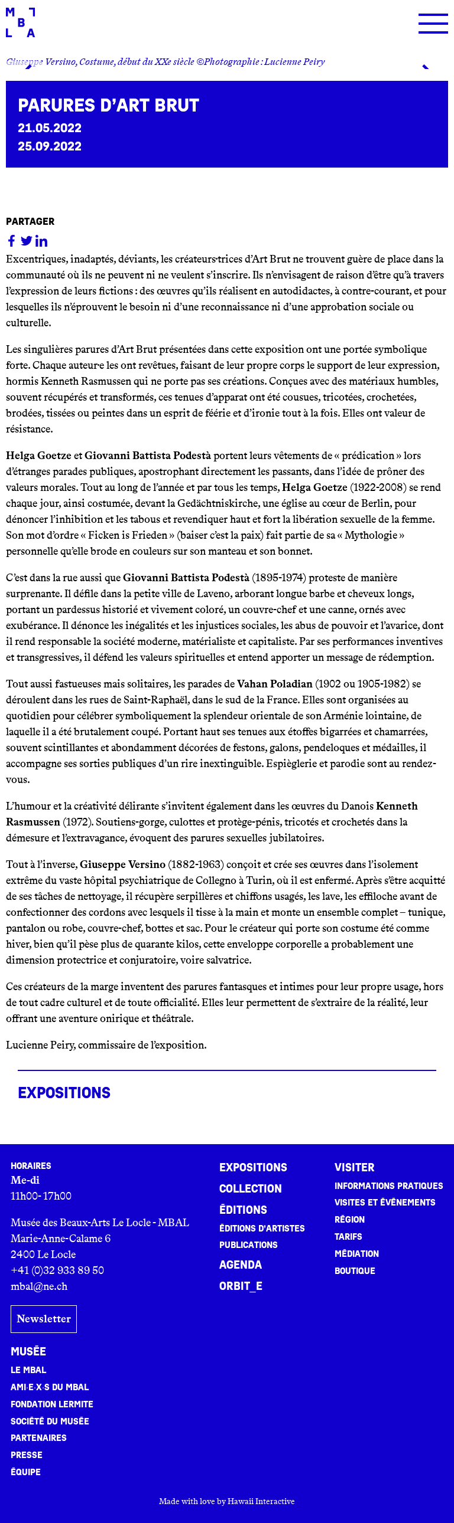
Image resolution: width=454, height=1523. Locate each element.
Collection (250, 1189)
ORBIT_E (240, 1286)
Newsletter (44, 1318)
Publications (248, 1245)
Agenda (240, 1265)
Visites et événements (385, 1202)
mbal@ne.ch (39, 1286)
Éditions (243, 1210)
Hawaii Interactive (261, 1500)
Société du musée (50, 1421)
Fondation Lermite (52, 1403)
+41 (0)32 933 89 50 (57, 1270)
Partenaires (39, 1437)
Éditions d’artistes (262, 1228)
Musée (28, 1351)
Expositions (253, 1167)
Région (350, 1219)
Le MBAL (28, 1369)
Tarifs (348, 1236)
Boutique (355, 1271)
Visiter (355, 1167)
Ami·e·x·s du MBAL (50, 1386)
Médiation (357, 1254)
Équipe (26, 1471)
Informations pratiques (389, 1186)
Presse (27, 1454)
